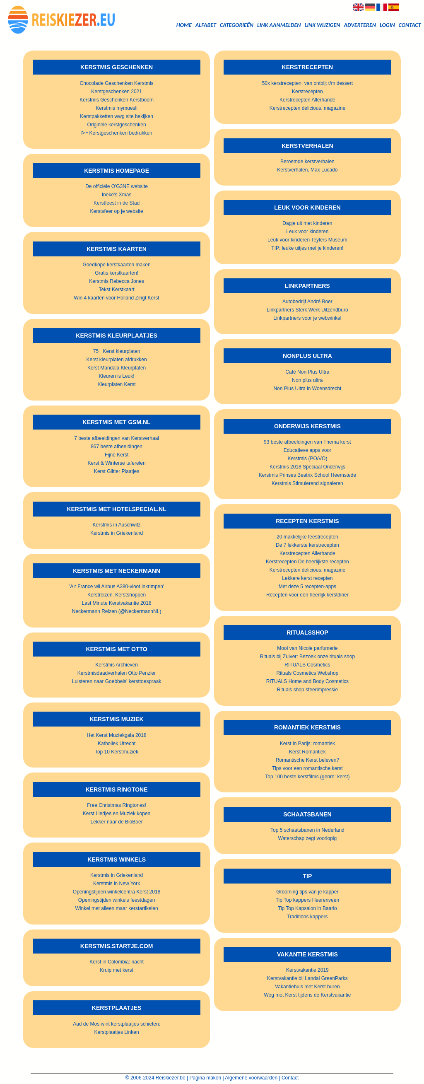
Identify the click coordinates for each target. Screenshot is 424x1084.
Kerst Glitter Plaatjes (116, 471)
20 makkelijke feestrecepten (307, 537)
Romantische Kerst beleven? (307, 760)
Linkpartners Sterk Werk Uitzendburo (307, 310)
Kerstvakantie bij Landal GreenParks (307, 978)
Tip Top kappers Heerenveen (307, 900)
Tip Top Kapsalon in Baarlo (307, 908)
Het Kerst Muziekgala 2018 (117, 735)
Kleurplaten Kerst (117, 384)
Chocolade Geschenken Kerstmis (117, 83)
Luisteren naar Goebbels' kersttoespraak (116, 681)
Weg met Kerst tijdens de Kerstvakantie (307, 995)
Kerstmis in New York (116, 883)
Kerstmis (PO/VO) (307, 458)
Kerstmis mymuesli (116, 108)
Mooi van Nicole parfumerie (307, 648)
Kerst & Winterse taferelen (117, 463)
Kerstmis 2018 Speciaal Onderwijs (307, 467)
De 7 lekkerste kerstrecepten (307, 545)
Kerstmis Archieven (116, 665)
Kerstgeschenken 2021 (116, 91)
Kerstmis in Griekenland (116, 533)
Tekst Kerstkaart (117, 289)
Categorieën (236, 25)
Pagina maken (206, 1078)
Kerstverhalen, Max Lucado (307, 170)
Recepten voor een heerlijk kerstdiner (307, 595)
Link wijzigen (322, 25)
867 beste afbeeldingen (116, 446)
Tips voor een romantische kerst (307, 768)
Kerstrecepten (307, 91)
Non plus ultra (307, 380)
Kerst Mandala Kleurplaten (116, 368)
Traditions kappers (307, 917)
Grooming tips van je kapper (307, 892)
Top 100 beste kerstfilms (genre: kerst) (307, 777)
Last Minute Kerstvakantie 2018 (117, 603)
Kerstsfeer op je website (116, 211)
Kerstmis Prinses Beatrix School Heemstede (307, 475)
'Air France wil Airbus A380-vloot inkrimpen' (116, 586)
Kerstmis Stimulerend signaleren (307, 483)
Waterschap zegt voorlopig (307, 838)
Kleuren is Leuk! (117, 376)
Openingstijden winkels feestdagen (116, 900)
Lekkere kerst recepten (307, 578)
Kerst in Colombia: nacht (116, 962)
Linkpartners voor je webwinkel (307, 318)
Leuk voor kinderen (307, 231)
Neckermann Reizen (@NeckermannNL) (116, 611)
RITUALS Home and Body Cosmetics (307, 681)
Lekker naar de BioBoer (117, 822)
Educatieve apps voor (307, 450)
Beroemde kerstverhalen (307, 161)
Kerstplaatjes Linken (116, 1032)
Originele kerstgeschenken (116, 125)
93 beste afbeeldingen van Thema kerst (307, 442)
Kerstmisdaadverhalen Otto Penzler (116, 673)
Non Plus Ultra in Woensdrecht (307, 388)
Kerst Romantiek (307, 752)
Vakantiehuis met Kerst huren (307, 987)
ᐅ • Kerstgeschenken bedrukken (116, 133)
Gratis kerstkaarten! (116, 273)
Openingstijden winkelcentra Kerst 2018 (116, 892)
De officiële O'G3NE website (116, 186)
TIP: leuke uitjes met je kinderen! (307, 248)
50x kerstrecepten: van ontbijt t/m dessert (307, 83)
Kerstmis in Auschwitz (117, 525)
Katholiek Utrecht (116, 743)
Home (184, 25)
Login (387, 25)
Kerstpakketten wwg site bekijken (116, 116)
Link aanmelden (279, 25)
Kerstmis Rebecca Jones (116, 281)
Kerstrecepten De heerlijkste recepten (307, 562)
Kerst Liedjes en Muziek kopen (116, 813)
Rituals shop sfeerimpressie (307, 690)
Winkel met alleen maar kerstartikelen (116, 908)
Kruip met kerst (116, 970)
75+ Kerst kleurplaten (116, 351)
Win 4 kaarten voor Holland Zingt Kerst (116, 298)
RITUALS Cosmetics (307, 665)
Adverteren (360, 25)
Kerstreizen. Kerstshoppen (116, 595)
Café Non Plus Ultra (307, 372)
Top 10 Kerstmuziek (116, 752)
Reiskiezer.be (171, 1078)
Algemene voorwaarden (251, 1078)
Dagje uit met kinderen (307, 223)
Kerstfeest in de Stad (117, 203)
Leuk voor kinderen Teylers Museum (307, 240)
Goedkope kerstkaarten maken (117, 265)
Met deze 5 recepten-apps (307, 586)
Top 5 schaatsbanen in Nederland (307, 830)
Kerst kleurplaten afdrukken (117, 359)
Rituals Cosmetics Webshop (307, 673)
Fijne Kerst (116, 455)
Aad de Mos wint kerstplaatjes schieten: (116, 1024)
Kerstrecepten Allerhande (307, 100)
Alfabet (205, 25)
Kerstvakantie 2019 (307, 970)
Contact (410, 25)
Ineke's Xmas (117, 195)
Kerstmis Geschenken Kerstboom (117, 100)
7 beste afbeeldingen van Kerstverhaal (116, 438)
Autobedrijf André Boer (307, 301)
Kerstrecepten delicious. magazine (307, 108)
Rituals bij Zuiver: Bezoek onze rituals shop (307, 656)
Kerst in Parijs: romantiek (307, 743)
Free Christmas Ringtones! (116, 805)
